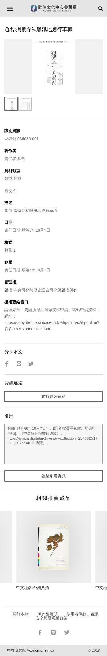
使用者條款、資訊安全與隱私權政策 (67, 616)
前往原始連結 (54, 396)
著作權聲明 (48, 614)
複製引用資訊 (54, 476)
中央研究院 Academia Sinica (30, 650)
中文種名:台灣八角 (32, 587)
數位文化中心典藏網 (53, 8)
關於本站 (21, 614)
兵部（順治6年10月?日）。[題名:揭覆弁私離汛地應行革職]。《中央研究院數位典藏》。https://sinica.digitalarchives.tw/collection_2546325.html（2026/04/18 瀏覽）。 (53, 444)
